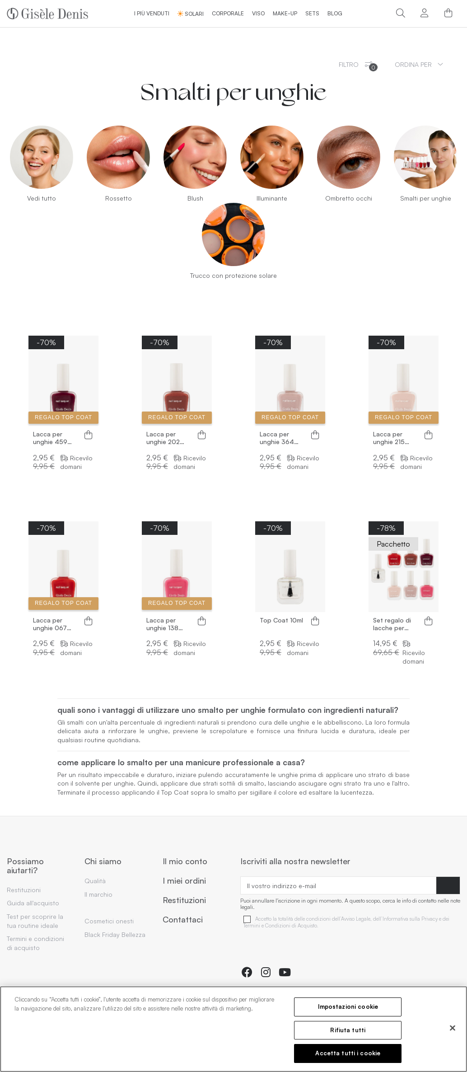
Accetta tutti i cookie (347, 1053)
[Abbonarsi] (448, 885)
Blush (195, 198)
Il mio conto (185, 861)
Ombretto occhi (348, 198)
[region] (233, 1029)
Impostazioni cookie (348, 1006)
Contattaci (183, 919)
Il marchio (98, 894)
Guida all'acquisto (33, 903)
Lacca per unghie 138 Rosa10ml (162, 624)
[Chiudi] (452, 1028)
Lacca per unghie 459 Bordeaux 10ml (54, 438)
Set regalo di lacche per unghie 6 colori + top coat (395, 624)
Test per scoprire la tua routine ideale (35, 921)
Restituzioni (24, 890)
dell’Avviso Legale (351, 919)
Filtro (358, 66)
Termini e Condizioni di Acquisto (280, 926)
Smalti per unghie (425, 198)
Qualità (95, 881)
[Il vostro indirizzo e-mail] (338, 885)
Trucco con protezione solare (233, 275)
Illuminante (272, 198)
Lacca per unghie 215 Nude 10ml (389, 438)
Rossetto (118, 198)
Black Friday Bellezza (114, 934)
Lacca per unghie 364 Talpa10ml (277, 438)
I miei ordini (184, 880)
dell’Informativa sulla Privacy (405, 919)
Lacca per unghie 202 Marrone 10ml (166, 438)
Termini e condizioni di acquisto (35, 943)
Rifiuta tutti (347, 1030)
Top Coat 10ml (281, 620)
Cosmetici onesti (109, 921)
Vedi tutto (41, 198)
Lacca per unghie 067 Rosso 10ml (50, 624)
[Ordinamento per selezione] (419, 64)
